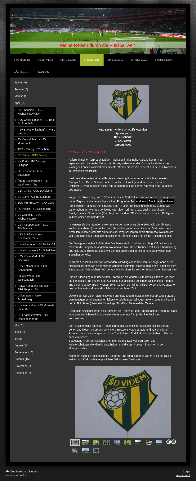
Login (186, 471)
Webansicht (183, 475)
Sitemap (33, 471)
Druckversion (16, 471)
